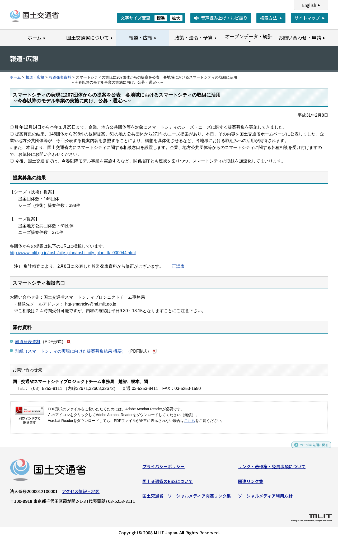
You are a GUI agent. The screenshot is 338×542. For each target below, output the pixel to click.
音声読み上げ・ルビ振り (224, 18)
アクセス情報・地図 (81, 493)
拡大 (176, 18)
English (309, 5)
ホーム (15, 77)
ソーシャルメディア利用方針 (265, 498)
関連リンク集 (250, 483)
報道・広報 (35, 77)
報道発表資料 (60, 77)
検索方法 (268, 18)
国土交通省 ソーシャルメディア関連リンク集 (186, 498)
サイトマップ (307, 18)
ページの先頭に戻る (309, 449)
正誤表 (178, 266)
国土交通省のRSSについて (167, 483)
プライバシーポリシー (163, 468)
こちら (189, 421)
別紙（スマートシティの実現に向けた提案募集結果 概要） (70, 351)
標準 (161, 18)
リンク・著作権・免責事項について (272, 468)
